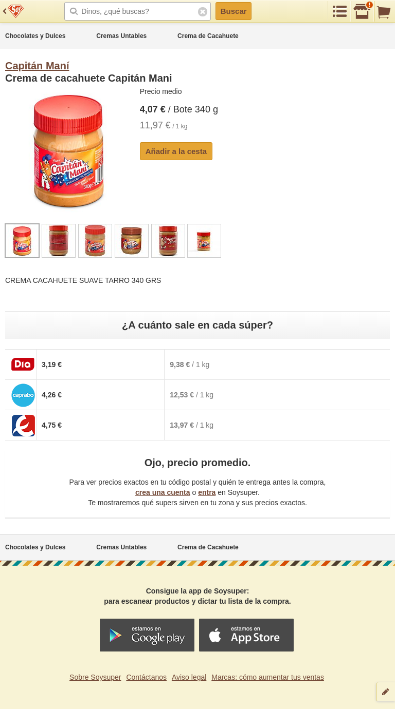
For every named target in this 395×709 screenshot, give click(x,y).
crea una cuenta (162, 492)
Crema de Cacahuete (208, 36)
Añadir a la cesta (176, 151)
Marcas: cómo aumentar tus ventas (267, 677)
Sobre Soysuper (95, 677)
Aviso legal (189, 677)
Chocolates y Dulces (35, 36)
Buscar (234, 11)
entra (207, 492)
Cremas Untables (121, 36)
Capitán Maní (37, 65)
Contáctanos (146, 677)
